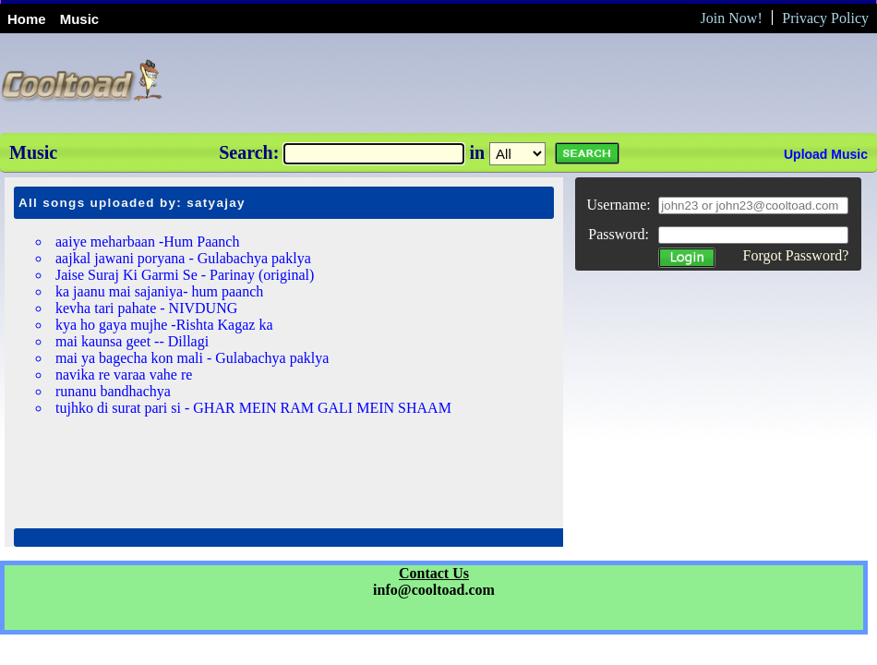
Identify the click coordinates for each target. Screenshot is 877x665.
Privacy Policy (825, 18)
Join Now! (732, 18)
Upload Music (826, 154)
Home (26, 19)
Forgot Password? (795, 255)
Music (80, 19)
